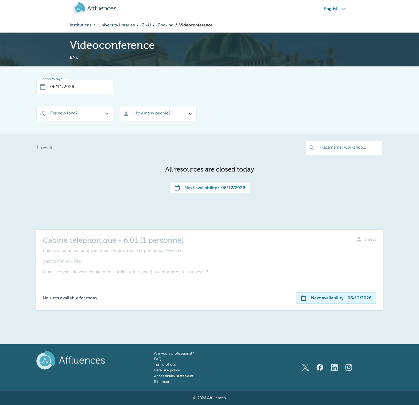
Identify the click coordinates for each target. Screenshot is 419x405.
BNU (146, 25)
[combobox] (74, 113)
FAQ (157, 359)
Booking (165, 25)
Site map (161, 381)
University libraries (116, 25)
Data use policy (167, 370)
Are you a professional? (182, 353)
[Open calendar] (42, 86)
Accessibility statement (173, 376)
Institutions (81, 25)
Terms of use (165, 364)
